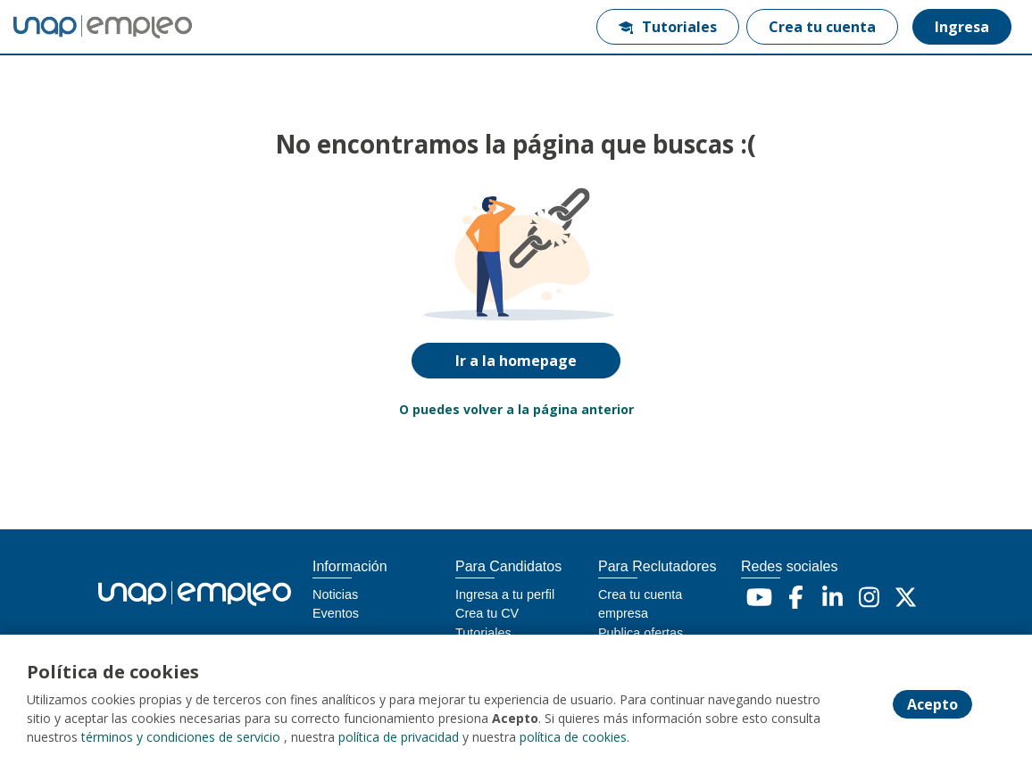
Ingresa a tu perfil (504, 594)
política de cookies (573, 736)
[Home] (77, 27)
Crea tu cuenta (822, 27)
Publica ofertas (640, 633)
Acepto (932, 704)
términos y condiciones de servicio (180, 736)
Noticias (335, 594)
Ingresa (962, 27)
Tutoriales (668, 27)
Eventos (335, 613)
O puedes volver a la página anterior (516, 409)
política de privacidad (398, 736)
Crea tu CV (487, 613)
